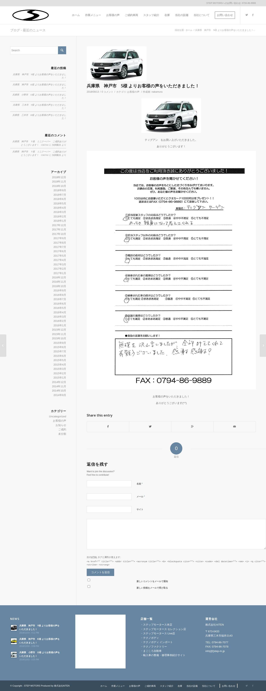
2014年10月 (59, 390)
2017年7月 (60, 246)
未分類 (62, 433)
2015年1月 (60, 377)
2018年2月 (60, 216)
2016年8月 (60, 294)
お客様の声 (133, 91)
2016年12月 (59, 277)
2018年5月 (60, 203)
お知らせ (61, 425)
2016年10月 (59, 286)
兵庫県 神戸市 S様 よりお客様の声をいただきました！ (143, 86)
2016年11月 (59, 281)
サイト (140, 509)
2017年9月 (60, 238)
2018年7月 (60, 194)
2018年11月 (59, 181)
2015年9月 (60, 342)
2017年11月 (59, 229)
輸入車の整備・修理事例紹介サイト (164, 655)
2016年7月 (60, 299)
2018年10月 (59, 186)
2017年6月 (60, 251)
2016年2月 (60, 320)
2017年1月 (60, 273)
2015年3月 (60, 368)
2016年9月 (60, 290)
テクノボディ (151, 637)
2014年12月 (59, 382)
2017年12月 (59, 225)
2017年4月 (60, 259)
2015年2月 (60, 373)
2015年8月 (60, 347)
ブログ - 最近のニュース (28, 30)
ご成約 (62, 429)
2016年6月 (60, 303)
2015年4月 (60, 364)
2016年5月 (60, 307)
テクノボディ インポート (158, 642)
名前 (140, 483)
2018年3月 (60, 212)
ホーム (189, 30)
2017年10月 (59, 233)
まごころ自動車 (152, 650)
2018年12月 (59, 177)
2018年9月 (60, 190)
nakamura (157, 91)
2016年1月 (60, 325)
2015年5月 (60, 360)
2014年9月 (60, 395)
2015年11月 (59, 334)
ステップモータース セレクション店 (164, 629)
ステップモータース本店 (157, 624)
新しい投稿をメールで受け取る (152, 588)
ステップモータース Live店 (159, 633)
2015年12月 (59, 329)
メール (141, 496)
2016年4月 (60, 312)
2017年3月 (60, 264)
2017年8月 (60, 242)
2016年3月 (60, 316)
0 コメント (107, 91)
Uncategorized (57, 416)
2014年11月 (59, 386)
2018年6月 (60, 199)
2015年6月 (60, 355)
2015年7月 (60, 351)
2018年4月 (60, 207)
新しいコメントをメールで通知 (152, 581)
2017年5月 (60, 255)
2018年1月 (60, 220)
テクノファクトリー (155, 646)
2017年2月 (60, 268)
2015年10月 (59, 338)
